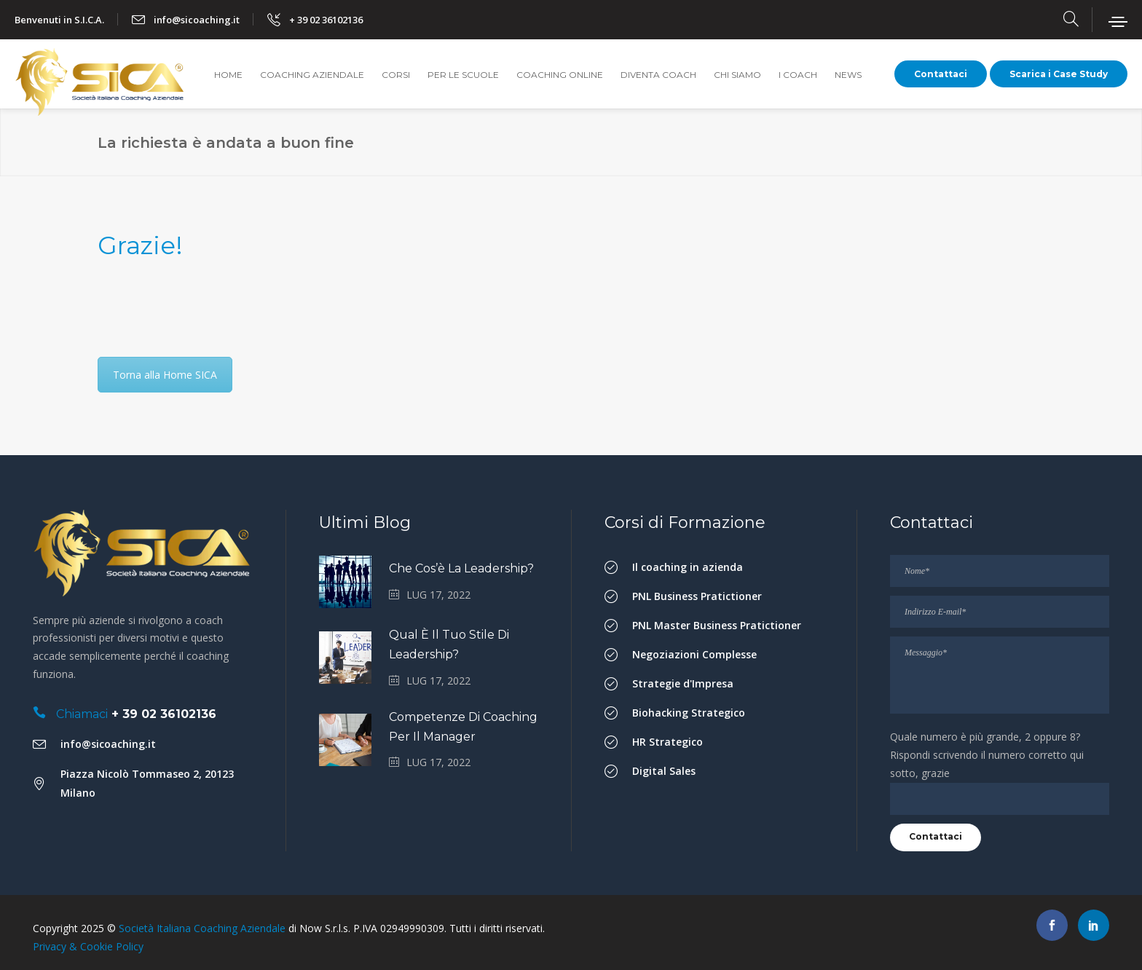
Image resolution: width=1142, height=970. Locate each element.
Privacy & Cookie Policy (88, 946)
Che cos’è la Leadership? (461, 568)
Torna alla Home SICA (165, 375)
